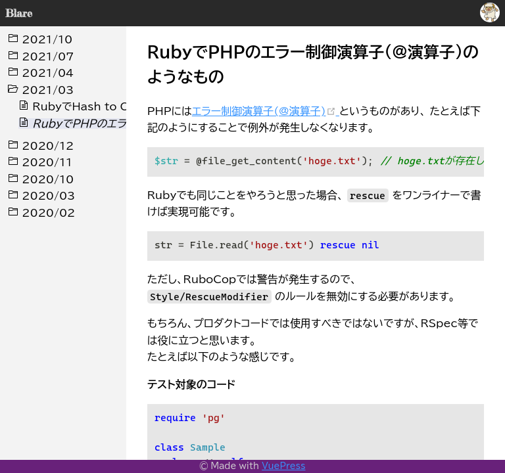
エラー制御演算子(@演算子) (265, 111)
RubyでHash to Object (89, 106)
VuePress (283, 466)
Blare (18, 13)
